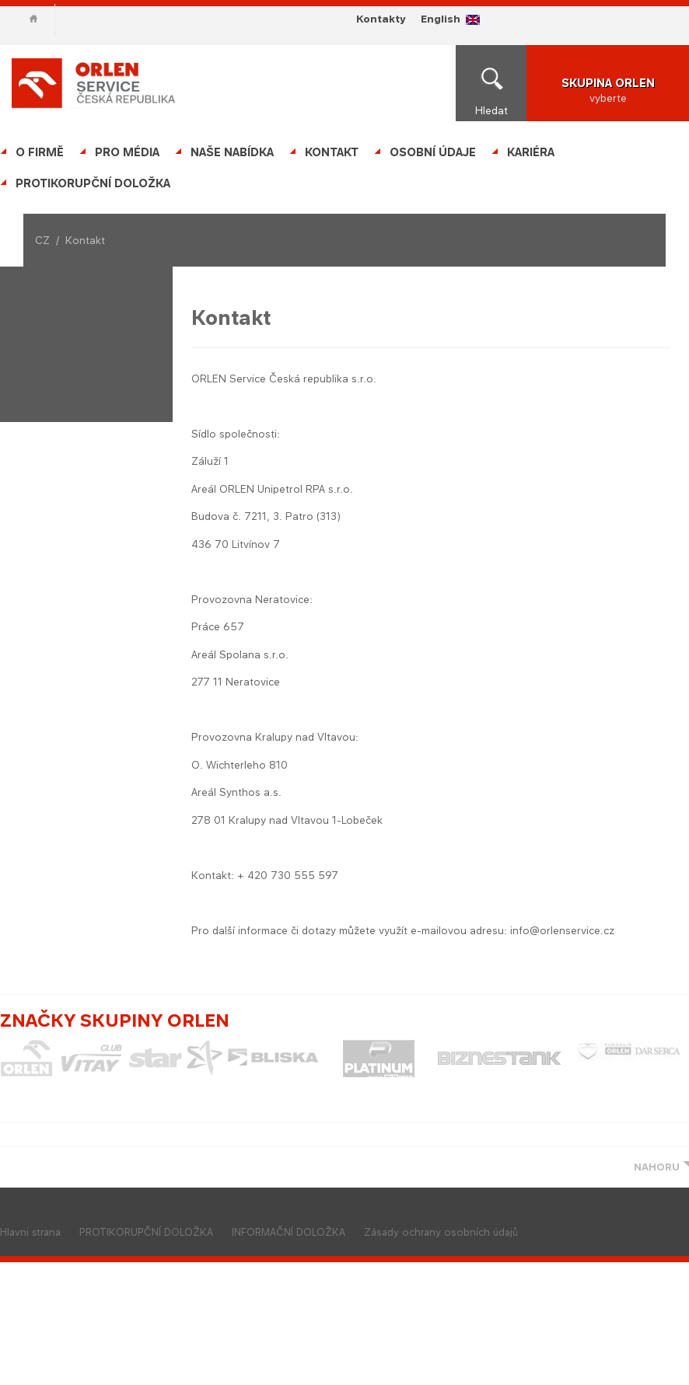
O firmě (40, 152)
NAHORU (657, 1167)
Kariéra (530, 152)
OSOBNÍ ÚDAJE (433, 152)
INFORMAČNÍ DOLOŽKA (288, 1232)
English (440, 18)
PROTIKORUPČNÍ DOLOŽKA (93, 183)
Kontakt (331, 152)
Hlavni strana (30, 1232)
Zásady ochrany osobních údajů (441, 1232)
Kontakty (380, 18)
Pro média (127, 152)
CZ (42, 240)
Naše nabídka (232, 152)
